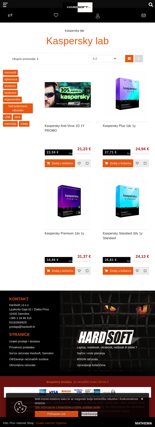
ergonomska (12, 99)
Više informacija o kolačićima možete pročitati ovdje (67, 407)
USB (7, 117)
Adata (24, 123)
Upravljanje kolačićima (91, 365)
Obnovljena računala (22, 365)
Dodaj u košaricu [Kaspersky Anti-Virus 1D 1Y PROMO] (60, 163)
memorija (10, 123)
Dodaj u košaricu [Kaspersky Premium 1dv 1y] (60, 270)
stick (17, 117)
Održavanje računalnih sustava (28, 359)
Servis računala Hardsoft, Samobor (31, 353)
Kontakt (82, 341)
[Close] (56, 414)
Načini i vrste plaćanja (91, 353)
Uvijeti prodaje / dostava (24, 341)
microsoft (10, 72)
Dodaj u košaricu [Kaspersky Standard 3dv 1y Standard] (118, 270)
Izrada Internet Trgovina (51, 423)
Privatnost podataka (22, 347)
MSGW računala (87, 359)
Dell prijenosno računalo (18, 108)
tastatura (10, 86)
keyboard (10, 92)
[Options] (89, 414)
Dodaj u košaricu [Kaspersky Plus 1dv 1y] (118, 163)
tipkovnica (11, 79)
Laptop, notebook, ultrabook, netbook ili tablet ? (107, 347)
